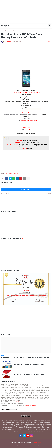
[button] (2, 25)
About (13, 445)
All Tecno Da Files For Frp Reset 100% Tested (29, 364)
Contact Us (19, 445)
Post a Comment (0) (26, 189)
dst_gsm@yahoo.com (17, 402)
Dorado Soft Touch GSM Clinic (33, 109)
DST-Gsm (7, 26)
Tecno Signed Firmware (11, 31)
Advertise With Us (40, 445)
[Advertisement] (26, 11)
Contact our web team (31, 405)
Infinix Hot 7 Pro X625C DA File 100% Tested (29, 374)
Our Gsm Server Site (29, 445)
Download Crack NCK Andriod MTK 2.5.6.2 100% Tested (25, 357)
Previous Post (5, 193)
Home (2, 31)
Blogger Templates (37, 442)
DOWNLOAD (26, 122)
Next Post (47, 193)
